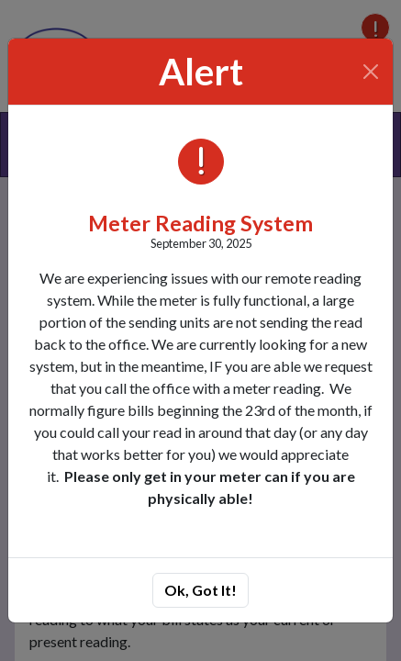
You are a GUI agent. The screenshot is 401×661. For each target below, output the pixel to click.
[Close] (371, 71)
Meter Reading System (200, 223)
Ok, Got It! (200, 590)
